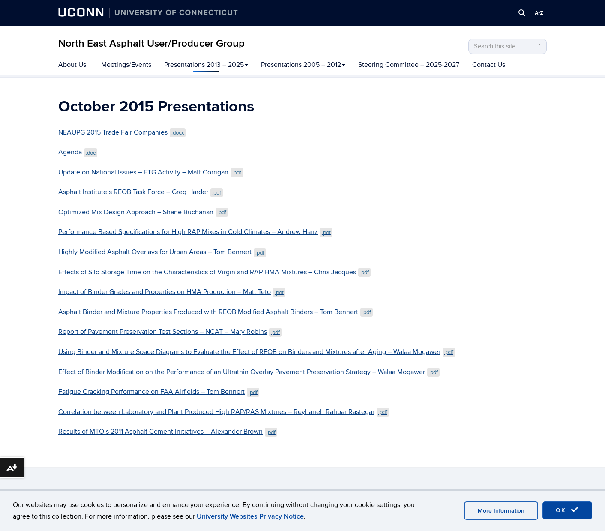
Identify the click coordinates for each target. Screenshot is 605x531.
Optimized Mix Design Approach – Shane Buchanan (143, 212)
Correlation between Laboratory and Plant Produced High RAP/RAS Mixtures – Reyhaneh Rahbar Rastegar (223, 412)
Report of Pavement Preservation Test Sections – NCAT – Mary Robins (170, 331)
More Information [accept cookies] (501, 510)
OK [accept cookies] (567, 510)
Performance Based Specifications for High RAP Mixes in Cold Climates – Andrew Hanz (195, 232)
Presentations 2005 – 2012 (303, 64)
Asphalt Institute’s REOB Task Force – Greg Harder (140, 192)
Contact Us (488, 64)
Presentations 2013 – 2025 (206, 64)
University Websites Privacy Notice (250, 516)
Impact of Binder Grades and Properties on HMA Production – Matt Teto (171, 292)
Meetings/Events (126, 64)
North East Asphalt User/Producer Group (151, 43)
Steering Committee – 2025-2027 (408, 64)
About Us (72, 64)
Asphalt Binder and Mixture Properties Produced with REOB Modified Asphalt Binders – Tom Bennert (215, 312)
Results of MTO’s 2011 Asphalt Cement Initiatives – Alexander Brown (167, 431)
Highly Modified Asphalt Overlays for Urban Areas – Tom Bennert (162, 252)
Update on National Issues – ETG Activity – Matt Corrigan (150, 172)
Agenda (77, 152)
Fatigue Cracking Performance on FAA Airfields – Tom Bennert (158, 391)
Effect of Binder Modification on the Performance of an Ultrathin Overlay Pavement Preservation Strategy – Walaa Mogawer (249, 372)
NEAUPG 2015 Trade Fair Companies (122, 132)
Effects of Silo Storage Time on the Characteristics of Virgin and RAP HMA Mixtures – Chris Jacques (214, 272)
